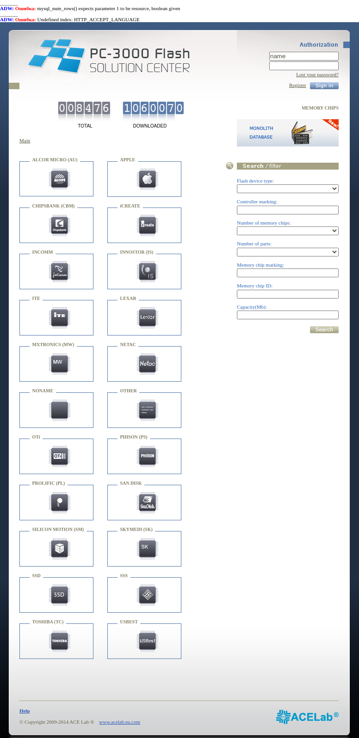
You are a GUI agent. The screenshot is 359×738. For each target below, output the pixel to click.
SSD (36, 575)
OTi (36, 436)
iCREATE (130, 205)
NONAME (43, 390)
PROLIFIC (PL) (48, 483)
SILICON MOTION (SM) (58, 529)
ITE (36, 298)
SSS (124, 575)
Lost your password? (317, 74)
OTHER (128, 390)
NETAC (128, 344)
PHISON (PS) (134, 436)
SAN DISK (131, 483)
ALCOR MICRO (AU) (55, 159)
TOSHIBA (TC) (48, 621)
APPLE (128, 159)
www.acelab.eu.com (119, 722)
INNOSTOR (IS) (137, 252)
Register (297, 85)
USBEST (129, 621)
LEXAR (128, 298)
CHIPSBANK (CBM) (53, 205)
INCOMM (42, 252)
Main (24, 140)
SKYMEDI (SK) (136, 529)
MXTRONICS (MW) (53, 344)
